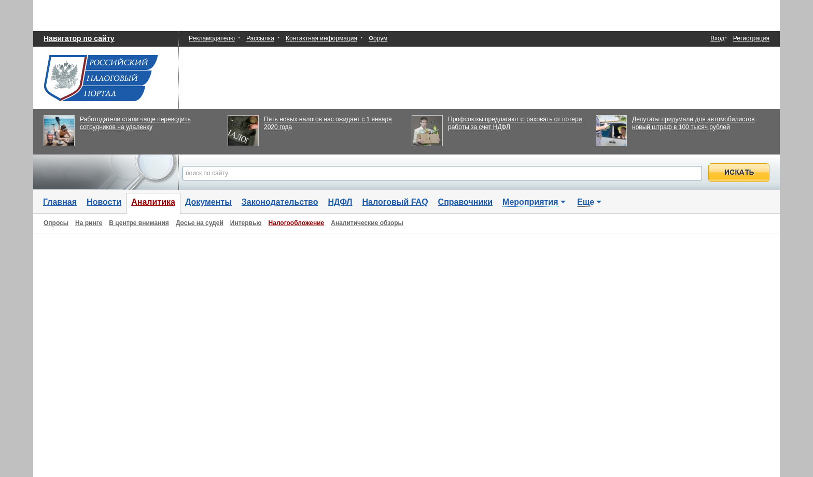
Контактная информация (321, 38)
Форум (378, 38)
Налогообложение (297, 223)
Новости (104, 202)
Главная (60, 202)
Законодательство (280, 202)
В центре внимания (139, 223)
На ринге (88, 223)
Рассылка (260, 38)
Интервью (246, 223)
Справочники (465, 202)
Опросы (56, 223)
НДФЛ (340, 202)
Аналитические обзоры (367, 223)
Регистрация (751, 38)
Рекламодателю (212, 38)
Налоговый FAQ (395, 202)
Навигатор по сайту (79, 38)
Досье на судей (199, 223)
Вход (717, 38)
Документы (208, 202)
